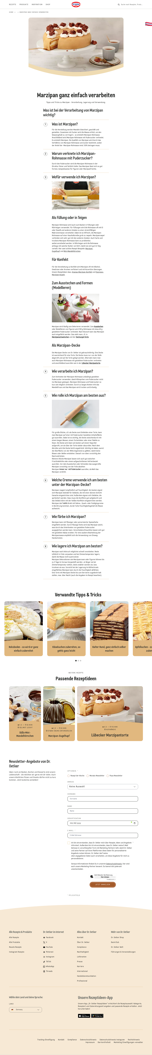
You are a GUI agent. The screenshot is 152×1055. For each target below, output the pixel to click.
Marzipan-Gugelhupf (59, 713)
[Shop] (50, 5)
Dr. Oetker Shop (117, 937)
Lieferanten (81, 957)
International (82, 971)
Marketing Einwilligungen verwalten (128, 1042)
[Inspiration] (39, 5)
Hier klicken (105, 877)
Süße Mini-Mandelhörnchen (25, 713)
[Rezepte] (14, 5)
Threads (49, 971)
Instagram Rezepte (16, 952)
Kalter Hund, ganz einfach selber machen (109, 628)
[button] (76, 81)
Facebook (50, 937)
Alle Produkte (14, 942)
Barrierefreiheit (104, 1042)
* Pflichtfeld (73, 895)
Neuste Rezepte (15, 947)
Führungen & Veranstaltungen (123, 952)
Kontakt (80, 937)
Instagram (50, 957)
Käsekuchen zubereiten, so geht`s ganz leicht (66, 628)
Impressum (90, 1042)
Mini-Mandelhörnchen (72, 251)
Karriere (80, 966)
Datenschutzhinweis (88, 1040)
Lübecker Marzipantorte (91, 363)
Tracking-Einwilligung (46, 1040)
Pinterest (49, 952)
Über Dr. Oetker (83, 942)
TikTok (48, 962)
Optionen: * (72, 771)
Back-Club (115, 942)
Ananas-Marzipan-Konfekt (82, 272)
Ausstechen (98, 327)
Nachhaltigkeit (83, 952)
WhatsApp (50, 966)
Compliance (81, 947)
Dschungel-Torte (82, 337)
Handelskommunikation (86, 976)
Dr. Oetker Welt (117, 947)
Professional (82, 981)
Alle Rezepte (14, 937)
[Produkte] (25, 5)
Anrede (70, 782)
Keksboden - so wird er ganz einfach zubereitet (23, 628)
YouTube (49, 947)
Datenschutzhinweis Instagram (112, 1040)
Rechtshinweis (134, 1040)
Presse (79, 962)
